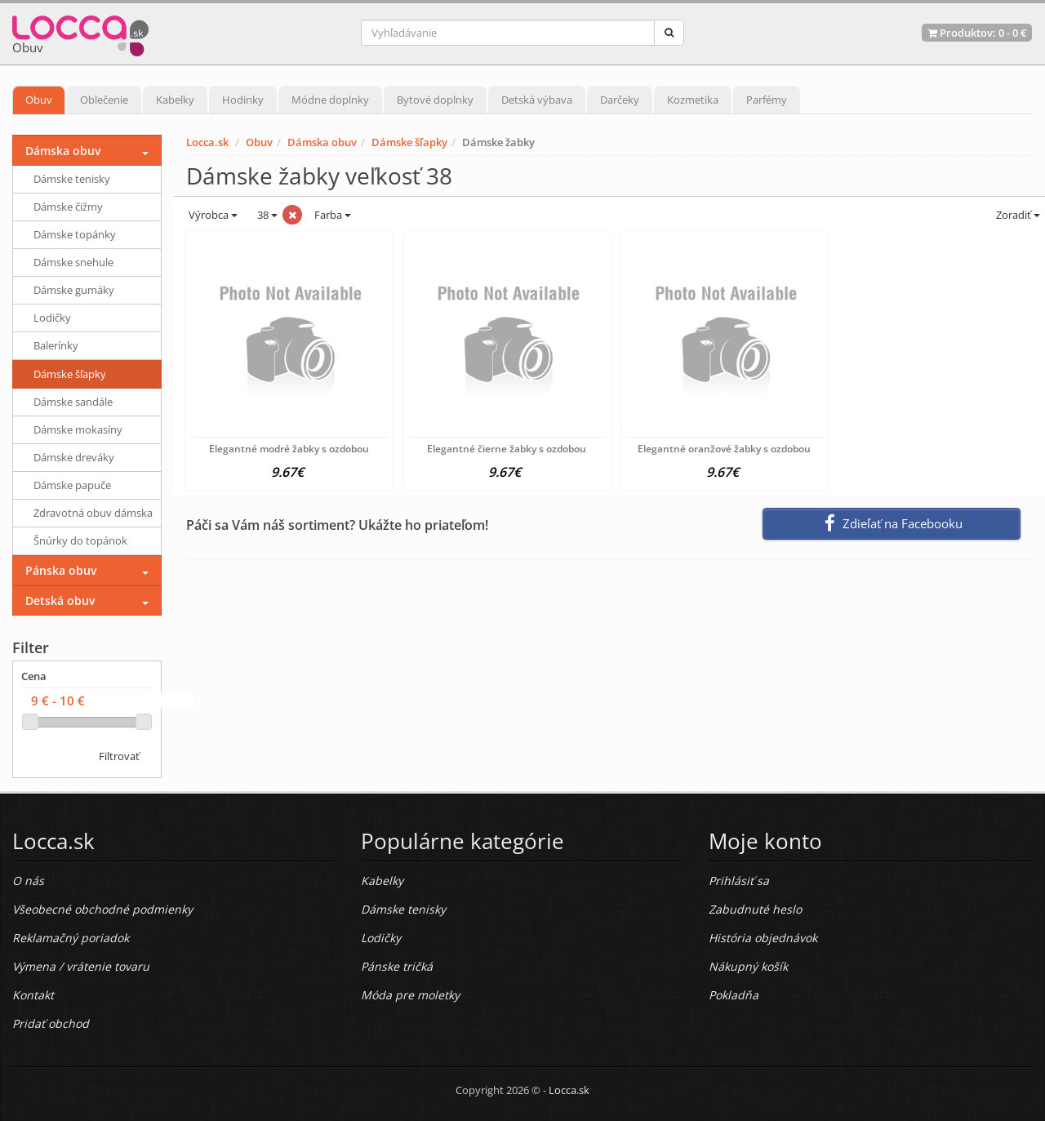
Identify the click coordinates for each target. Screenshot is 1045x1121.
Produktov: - (976, 32)
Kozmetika (692, 99)
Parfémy (766, 99)
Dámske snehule (73, 262)
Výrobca (212, 214)
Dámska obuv (322, 142)
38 (266, 214)
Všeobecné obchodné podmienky (102, 909)
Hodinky (243, 99)
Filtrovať (119, 756)
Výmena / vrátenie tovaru (80, 966)
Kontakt (33, 995)
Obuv (38, 99)
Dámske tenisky (71, 178)
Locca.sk (207, 142)
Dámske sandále (73, 401)
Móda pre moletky (410, 995)
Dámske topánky (74, 234)
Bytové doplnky (435, 99)
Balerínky (55, 345)
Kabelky (175, 99)
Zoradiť (1017, 214)
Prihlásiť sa (739, 880)
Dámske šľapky (409, 142)
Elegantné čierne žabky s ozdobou (506, 449)
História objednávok (763, 937)
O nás (28, 880)
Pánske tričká (397, 966)
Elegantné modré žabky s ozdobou (289, 449)
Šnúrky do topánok (80, 540)
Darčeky (619, 99)
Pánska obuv (60, 570)
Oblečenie (104, 99)
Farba (332, 214)
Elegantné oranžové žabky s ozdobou (724, 449)
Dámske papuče (72, 485)
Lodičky (52, 317)
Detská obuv (60, 600)
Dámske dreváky (73, 457)
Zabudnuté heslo (755, 909)
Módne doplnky (330, 99)
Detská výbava (536, 99)
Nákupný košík (748, 966)
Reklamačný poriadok (70, 937)
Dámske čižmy (68, 206)
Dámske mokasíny (77, 429)
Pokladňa (733, 995)
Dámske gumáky (73, 289)
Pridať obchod (50, 1023)
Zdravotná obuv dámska (93, 512)
